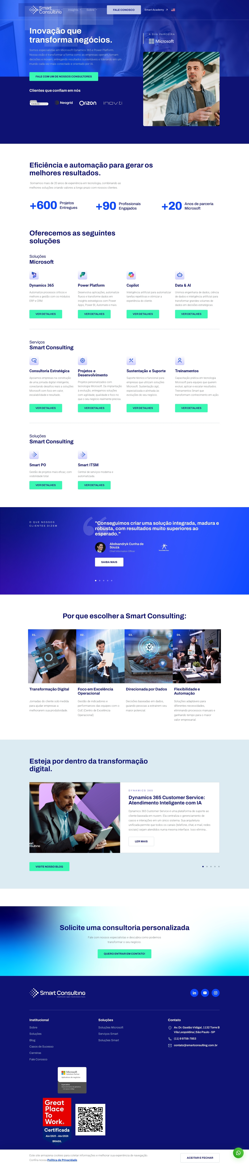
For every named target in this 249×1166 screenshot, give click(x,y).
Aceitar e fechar (198, 1158)
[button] (94, 612)
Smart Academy (200, 8)
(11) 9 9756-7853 (130, 1113)
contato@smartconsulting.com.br (142, 1120)
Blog (34, 1115)
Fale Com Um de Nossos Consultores (66, 95)
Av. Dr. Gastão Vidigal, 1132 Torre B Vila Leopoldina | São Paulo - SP (143, 1104)
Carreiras (37, 1128)
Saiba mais (108, 594)
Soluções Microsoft (85, 1101)
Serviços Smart (83, 1108)
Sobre (133, 8)
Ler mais (134, 898)
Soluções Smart (83, 1115)
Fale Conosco (40, 1135)
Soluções (79, 8)
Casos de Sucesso (43, 1121)
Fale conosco (165, 7)
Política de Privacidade (65, 1160)
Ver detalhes (48, 334)
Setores (98, 8)
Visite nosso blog (51, 926)
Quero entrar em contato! (124, 1022)
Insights (116, 8)
